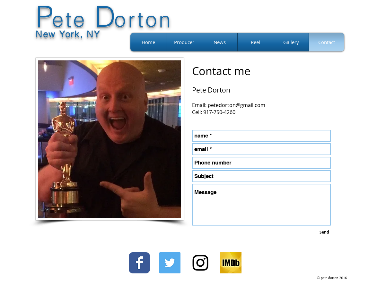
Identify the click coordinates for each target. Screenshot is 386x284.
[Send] (324, 232)
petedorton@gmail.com (236, 105)
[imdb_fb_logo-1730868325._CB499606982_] (230, 262)
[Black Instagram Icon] (200, 262)
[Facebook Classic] (139, 262)
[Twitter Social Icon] (169, 262)
